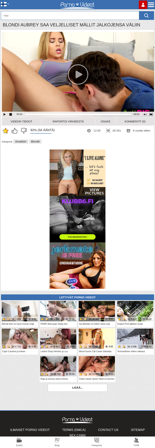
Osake (105, 121)
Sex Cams (77, 435)
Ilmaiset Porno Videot (30, 430)
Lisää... (77, 387)
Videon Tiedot (21, 121)
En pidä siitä (23, 131)
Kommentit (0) (135, 121)
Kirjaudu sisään (143, 5)
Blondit (35, 141)
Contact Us (108, 430)
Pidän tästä (15, 131)
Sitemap (138, 430)
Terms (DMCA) (74, 430)
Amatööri (20, 141)
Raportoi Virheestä (68, 121)
